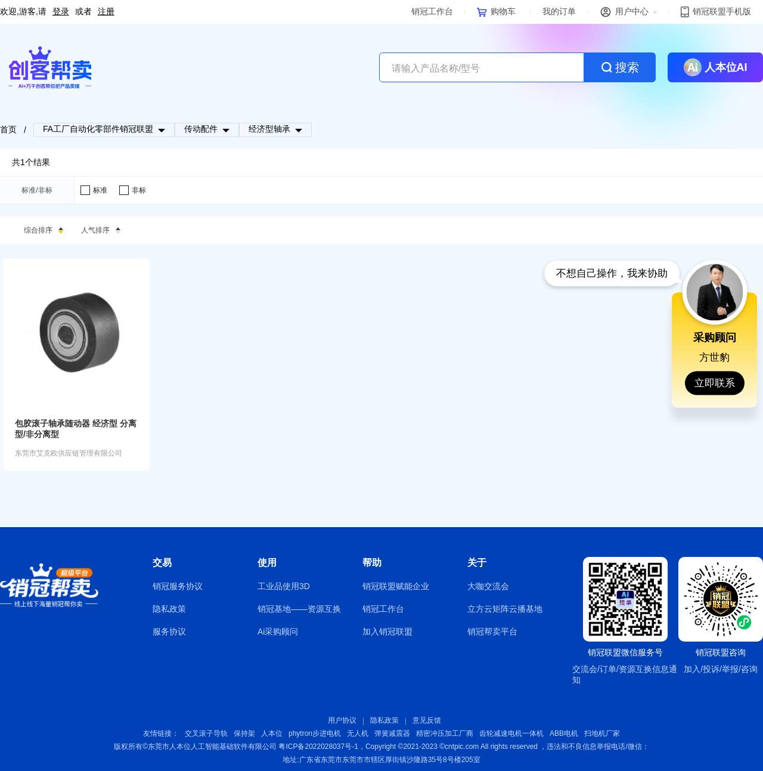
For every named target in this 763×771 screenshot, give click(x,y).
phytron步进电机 (315, 733)
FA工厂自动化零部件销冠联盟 (98, 129)
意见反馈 (426, 720)
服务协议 (169, 631)
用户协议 (342, 720)
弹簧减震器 (392, 733)
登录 (60, 11)
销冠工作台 (383, 609)
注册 (106, 11)
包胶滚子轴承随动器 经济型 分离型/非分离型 (76, 429)
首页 (8, 129)
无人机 (357, 733)
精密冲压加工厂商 (444, 733)
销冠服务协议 (178, 586)
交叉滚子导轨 (206, 733)
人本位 (272, 733)
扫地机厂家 (602, 733)
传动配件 (201, 129)
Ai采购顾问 (278, 631)
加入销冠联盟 (387, 631)
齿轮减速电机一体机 (511, 733)
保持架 (244, 733)
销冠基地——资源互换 (299, 609)
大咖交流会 (488, 586)
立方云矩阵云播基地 (504, 609)
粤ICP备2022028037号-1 (318, 746)
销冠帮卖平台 (492, 631)
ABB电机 (564, 733)
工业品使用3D (284, 586)
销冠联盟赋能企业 (395, 586)
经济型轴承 (269, 129)
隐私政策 (169, 609)
